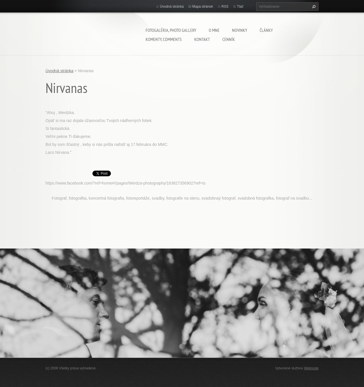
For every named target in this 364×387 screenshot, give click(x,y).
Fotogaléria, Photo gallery (171, 30)
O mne (214, 30)
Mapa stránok (202, 7)
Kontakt (202, 39)
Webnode (311, 368)
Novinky (239, 30)
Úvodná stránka (172, 7)
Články (266, 30)
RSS (225, 7)
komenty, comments (164, 39)
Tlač (240, 7)
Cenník (228, 39)
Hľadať (313, 6)
